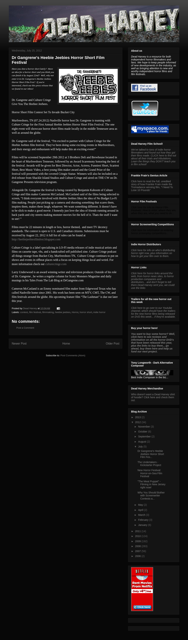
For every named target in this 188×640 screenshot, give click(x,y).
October (143, 431)
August (142, 441)
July (140, 446)
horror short (86, 312)
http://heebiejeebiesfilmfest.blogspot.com (36, 239)
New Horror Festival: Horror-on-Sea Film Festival (150, 473)
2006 (138, 556)
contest (24, 312)
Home (66, 343)
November (144, 426)
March (142, 514)
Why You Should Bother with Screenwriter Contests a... (151, 495)
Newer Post (19, 343)
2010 (138, 536)
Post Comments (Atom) (72, 355)
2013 (138, 417)
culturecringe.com (55, 264)
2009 (138, 541)
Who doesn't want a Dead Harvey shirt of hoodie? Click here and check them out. (153, 397)
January (143, 525)
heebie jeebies (62, 312)
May (141, 504)
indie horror (99, 312)
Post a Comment (25, 327)
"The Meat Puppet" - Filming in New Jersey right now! (151, 484)
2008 (138, 546)
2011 (138, 531)
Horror (75, 312)
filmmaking (48, 312)
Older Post (112, 343)
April (141, 509)
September (144, 436)
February (143, 519)
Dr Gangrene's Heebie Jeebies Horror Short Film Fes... (151, 454)
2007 (138, 551)
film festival (35, 312)
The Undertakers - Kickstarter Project (149, 464)
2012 (138, 422)
